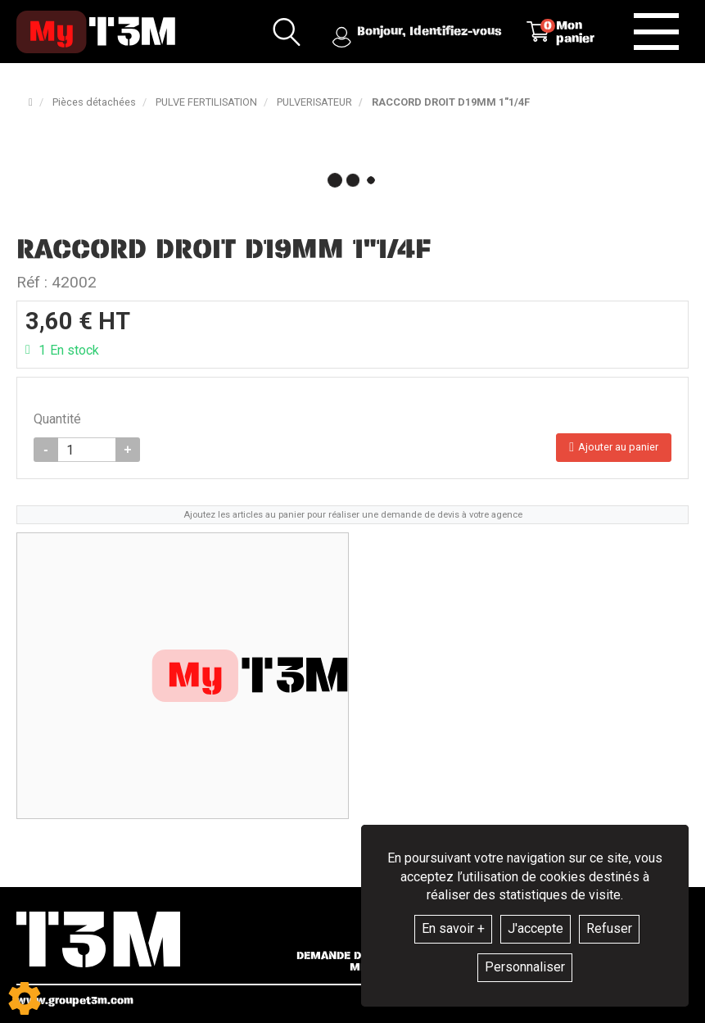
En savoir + (453, 928)
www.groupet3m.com (74, 1000)
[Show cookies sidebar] (24, 998)
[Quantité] (86, 449)
